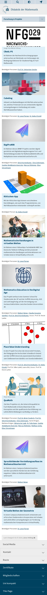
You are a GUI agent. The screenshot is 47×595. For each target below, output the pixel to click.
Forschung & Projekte (24, 19)
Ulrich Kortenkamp (24, 163)
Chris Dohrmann (38, 163)
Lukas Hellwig (28, 538)
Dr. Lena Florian (23, 116)
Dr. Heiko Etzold (35, 116)
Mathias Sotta (36, 426)
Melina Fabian (23, 313)
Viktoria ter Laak (20, 423)
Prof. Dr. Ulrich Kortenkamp (19, 315)
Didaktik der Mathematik (24, 9)
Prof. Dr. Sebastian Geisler (27, 69)
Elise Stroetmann (8, 428)
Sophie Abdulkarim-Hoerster (12, 165)
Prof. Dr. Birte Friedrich (26, 418)
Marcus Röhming (30, 165)
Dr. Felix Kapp (32, 423)
